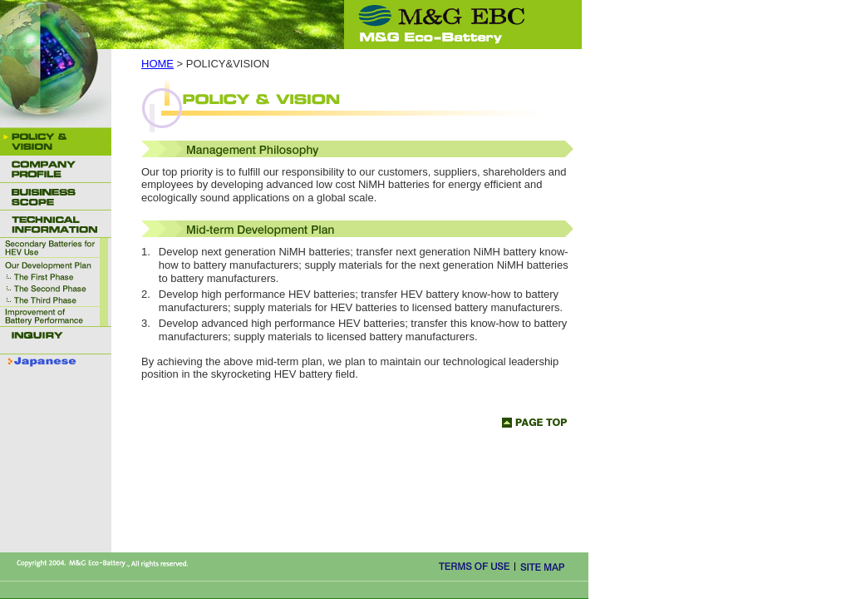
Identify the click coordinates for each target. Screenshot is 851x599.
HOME (157, 63)
